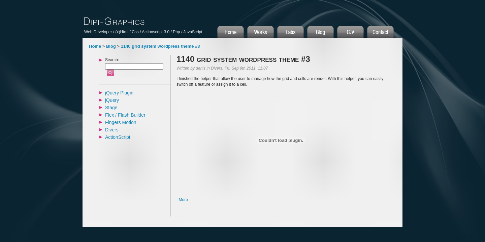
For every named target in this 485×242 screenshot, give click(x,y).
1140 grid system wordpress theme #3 (160, 46)
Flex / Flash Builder (125, 115)
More (183, 199)
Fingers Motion (120, 122)
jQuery (112, 100)
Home (95, 46)
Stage (111, 107)
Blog (111, 46)
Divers (112, 129)
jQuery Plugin (119, 92)
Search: (112, 60)
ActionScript (117, 137)
